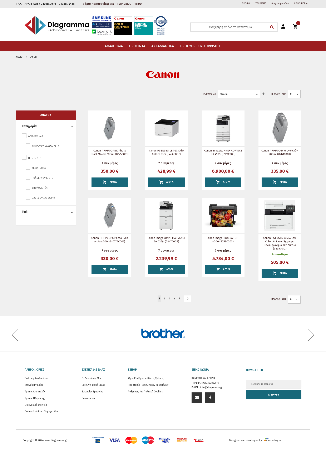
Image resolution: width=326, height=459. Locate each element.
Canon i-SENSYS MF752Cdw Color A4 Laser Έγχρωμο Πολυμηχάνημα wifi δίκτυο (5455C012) (279, 243)
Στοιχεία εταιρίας (34, 384)
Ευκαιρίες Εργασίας (92, 391)
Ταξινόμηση (209, 94)
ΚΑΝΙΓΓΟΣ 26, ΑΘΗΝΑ (203, 378)
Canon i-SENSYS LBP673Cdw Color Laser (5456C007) (166, 152)
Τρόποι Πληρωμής (35, 398)
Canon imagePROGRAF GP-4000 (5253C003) (223, 239)
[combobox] (234, 27)
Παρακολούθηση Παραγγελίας (41, 411)
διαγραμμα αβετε (280, 3)
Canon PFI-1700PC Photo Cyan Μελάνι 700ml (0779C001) (109, 239)
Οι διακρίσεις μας (92, 378)
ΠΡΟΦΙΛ (246, 3)
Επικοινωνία (88, 398)
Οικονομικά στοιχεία (36, 404)
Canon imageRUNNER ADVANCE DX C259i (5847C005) (166, 239)
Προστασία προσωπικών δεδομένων (148, 384)
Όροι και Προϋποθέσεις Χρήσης (146, 378)
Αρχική (19, 57)
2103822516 (212, 382)
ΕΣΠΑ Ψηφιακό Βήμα (93, 384)
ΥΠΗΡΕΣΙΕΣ (260, 3)
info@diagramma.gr (211, 387)
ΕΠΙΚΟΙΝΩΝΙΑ (300, 3)
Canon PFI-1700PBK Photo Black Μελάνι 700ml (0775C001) (110, 152)
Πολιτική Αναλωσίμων (37, 378)
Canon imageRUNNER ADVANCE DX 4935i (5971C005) (223, 152)
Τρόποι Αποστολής (35, 391)
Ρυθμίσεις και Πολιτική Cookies (145, 391)
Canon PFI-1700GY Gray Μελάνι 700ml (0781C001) (279, 152)
